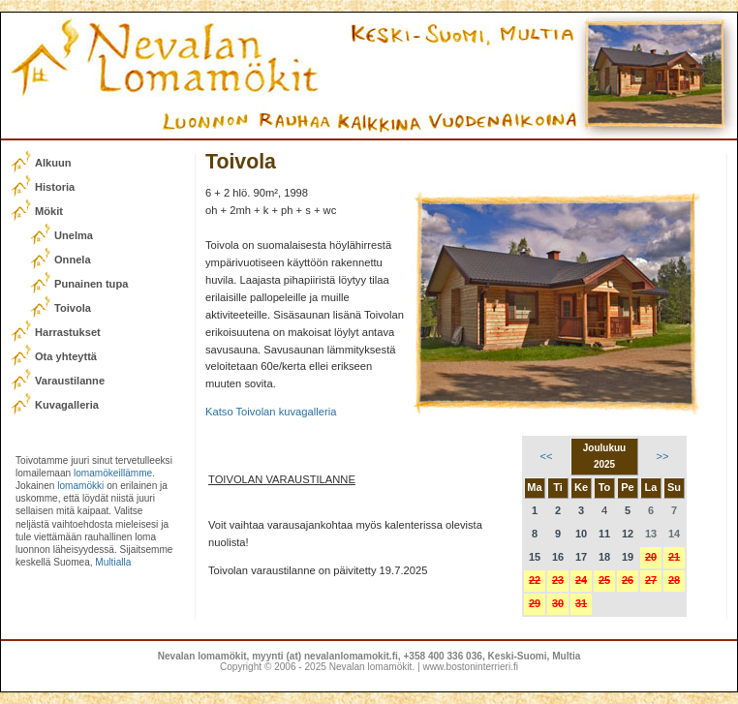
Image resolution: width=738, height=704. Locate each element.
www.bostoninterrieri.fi (470, 666)
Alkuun (53, 162)
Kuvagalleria (67, 405)
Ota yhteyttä (66, 356)
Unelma (73, 235)
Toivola (72, 308)
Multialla (113, 562)
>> (662, 456)
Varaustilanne (70, 380)
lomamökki (80, 485)
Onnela (72, 259)
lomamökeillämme (113, 473)
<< (545, 456)
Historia (55, 187)
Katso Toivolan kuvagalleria (270, 411)
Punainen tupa (91, 284)
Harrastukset (68, 332)
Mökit (49, 211)
